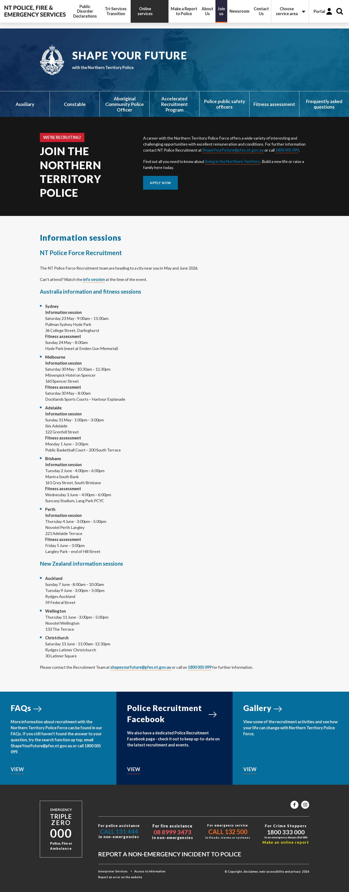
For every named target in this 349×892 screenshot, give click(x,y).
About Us (207, 11)
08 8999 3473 (172, 832)
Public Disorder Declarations (85, 11)
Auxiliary (25, 104)
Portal (319, 11)
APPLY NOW (160, 183)
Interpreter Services (113, 871)
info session (94, 279)
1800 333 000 (286, 832)
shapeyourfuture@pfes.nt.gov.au (140, 667)
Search (339, 11)
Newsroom (239, 11)
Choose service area (287, 11)
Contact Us (261, 11)
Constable (75, 104)
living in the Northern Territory (232, 161)
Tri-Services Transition (116, 11)
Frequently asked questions (324, 104)
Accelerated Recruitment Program (174, 104)
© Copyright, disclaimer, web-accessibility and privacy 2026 (267, 871)
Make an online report (285, 842)
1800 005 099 (287, 150)
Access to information (149, 871)
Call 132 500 (227, 831)
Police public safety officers (224, 104)
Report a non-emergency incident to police (169, 854)
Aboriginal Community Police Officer (124, 104)
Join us (221, 11)
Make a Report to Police (184, 11)
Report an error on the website (120, 877)
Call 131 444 (119, 831)
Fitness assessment (274, 104)
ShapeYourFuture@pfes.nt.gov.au (233, 150)
